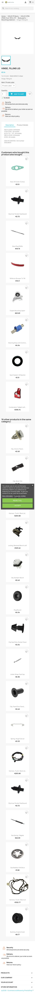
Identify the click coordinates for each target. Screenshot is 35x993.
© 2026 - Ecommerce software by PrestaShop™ (17, 991)
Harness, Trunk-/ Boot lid (17, 900)
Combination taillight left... (17, 407)
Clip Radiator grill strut (17, 867)
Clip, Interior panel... (17, 449)
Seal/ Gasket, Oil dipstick (17, 375)
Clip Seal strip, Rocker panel (17, 642)
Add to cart (17, 94)
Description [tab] (10, 125)
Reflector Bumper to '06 (17, 278)
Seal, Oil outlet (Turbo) (17, 182)
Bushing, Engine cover (17, 932)
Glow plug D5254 (17, 246)
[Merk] (8, 85)
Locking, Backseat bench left (17, 545)
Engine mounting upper (17, 311)
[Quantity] (3, 94)
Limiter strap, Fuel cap (17, 674)
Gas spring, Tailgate (17, 835)
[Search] (17, 8)
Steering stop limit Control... (17, 343)
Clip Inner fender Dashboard (17, 214)
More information (7, 496)
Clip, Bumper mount (17, 578)
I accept (17, 505)
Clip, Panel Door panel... (17, 706)
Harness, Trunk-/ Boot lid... (17, 513)
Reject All (17, 500)
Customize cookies (20, 496)
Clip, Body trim (17, 481)
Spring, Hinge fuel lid (17, 739)
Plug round (17, 610)
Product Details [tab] (22, 125)
